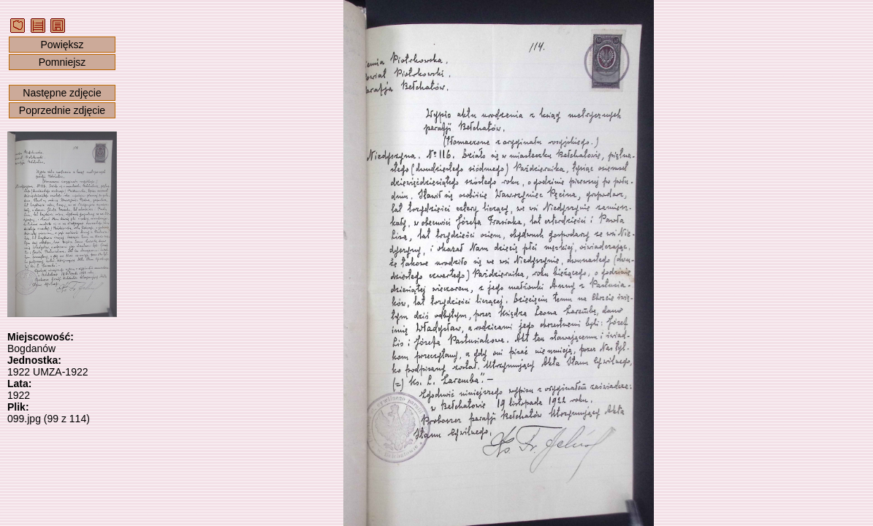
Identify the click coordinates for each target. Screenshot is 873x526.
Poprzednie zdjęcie (62, 110)
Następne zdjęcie (62, 93)
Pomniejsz (62, 62)
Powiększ (61, 44)
